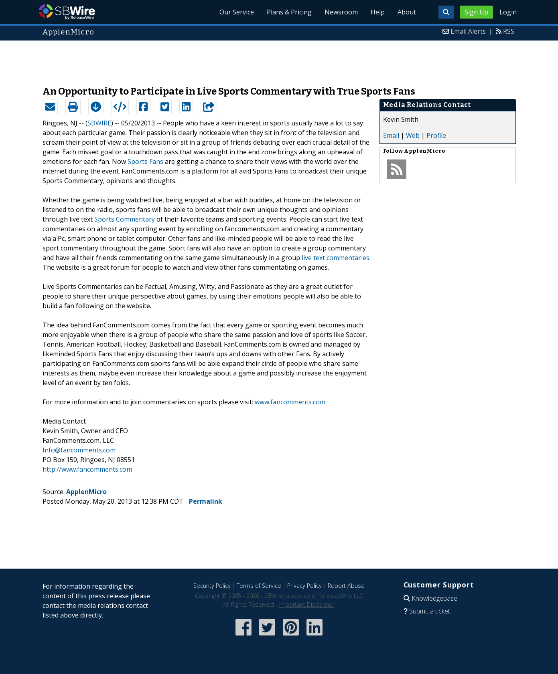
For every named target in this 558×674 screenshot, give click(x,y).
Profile (436, 135)
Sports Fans (145, 161)
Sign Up (476, 12)
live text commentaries (335, 257)
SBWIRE (99, 123)
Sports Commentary (124, 219)
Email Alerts (468, 31)
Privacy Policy (304, 585)
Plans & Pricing (289, 12)
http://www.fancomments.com (87, 469)
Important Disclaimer (307, 604)
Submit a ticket (429, 611)
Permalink (205, 501)
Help (378, 12)
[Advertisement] (279, 59)
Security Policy (212, 585)
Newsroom (341, 12)
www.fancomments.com (290, 402)
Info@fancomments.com (79, 450)
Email (391, 135)
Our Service (236, 12)
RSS (508, 31)
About (407, 12)
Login (508, 12)
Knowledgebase (434, 598)
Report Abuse (346, 585)
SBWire (67, 12)
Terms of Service (259, 585)
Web (413, 135)
